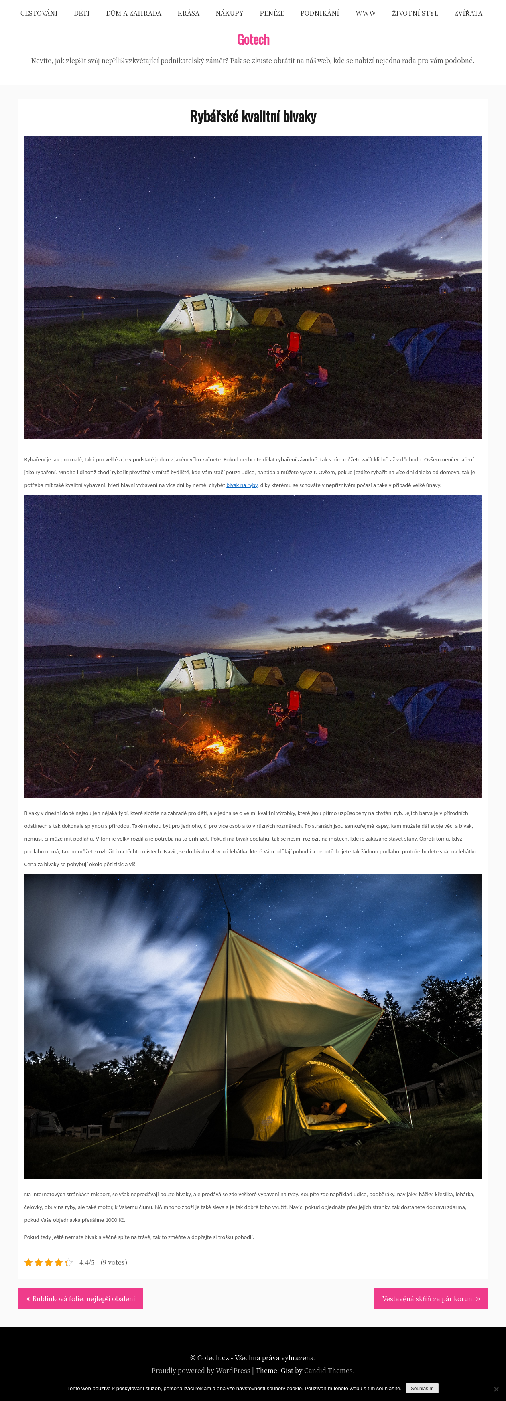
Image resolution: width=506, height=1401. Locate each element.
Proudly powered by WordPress (200, 1370)
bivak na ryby (242, 485)
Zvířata (468, 13)
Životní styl (415, 13)
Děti (82, 13)
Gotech (253, 39)
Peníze (272, 13)
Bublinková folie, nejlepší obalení (83, 1298)
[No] (496, 1389)
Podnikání (319, 13)
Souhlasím (422, 1388)
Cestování (39, 13)
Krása (188, 13)
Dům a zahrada (134, 13)
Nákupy (229, 13)
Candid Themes (328, 1370)
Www (366, 13)
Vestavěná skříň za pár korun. (428, 1298)
